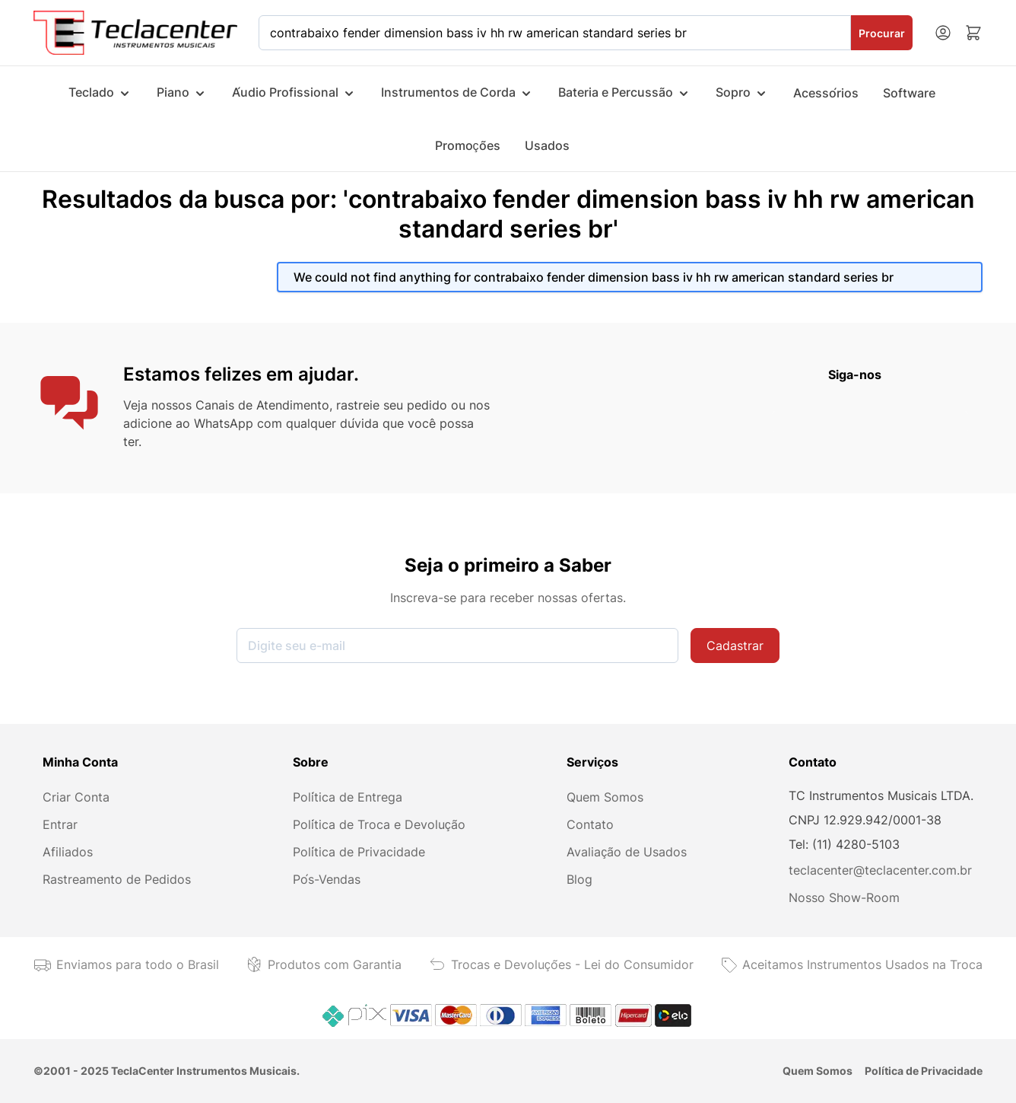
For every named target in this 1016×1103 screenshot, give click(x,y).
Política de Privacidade (359, 851)
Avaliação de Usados (627, 851)
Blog (579, 879)
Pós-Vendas (326, 879)
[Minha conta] (943, 33)
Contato (590, 824)
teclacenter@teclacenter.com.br (880, 870)
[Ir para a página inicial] (135, 32)
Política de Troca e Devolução (379, 824)
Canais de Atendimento (262, 405)
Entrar (60, 824)
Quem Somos (605, 797)
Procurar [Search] (882, 33)
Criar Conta (76, 797)
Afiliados (68, 851)
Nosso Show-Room (844, 897)
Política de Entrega (347, 797)
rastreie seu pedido (391, 405)
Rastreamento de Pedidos (117, 879)
